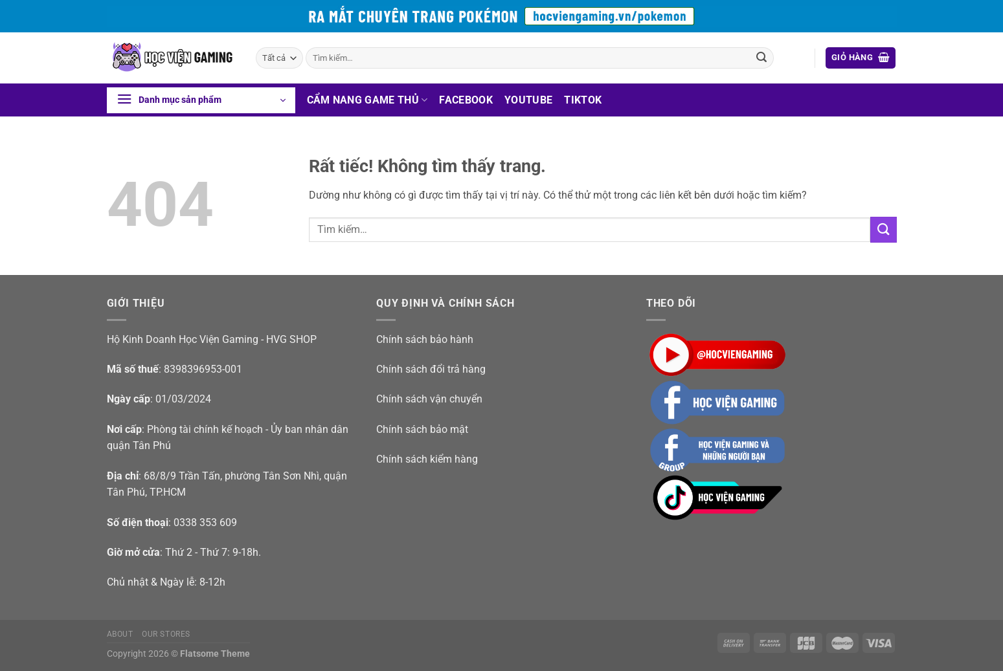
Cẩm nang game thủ (367, 100)
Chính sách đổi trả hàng (431, 369)
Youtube (528, 100)
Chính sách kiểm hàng (427, 459)
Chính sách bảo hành (424, 339)
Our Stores (166, 634)
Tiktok (583, 100)
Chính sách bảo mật (422, 429)
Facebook (466, 100)
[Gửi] (761, 58)
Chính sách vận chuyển (429, 399)
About (120, 634)
